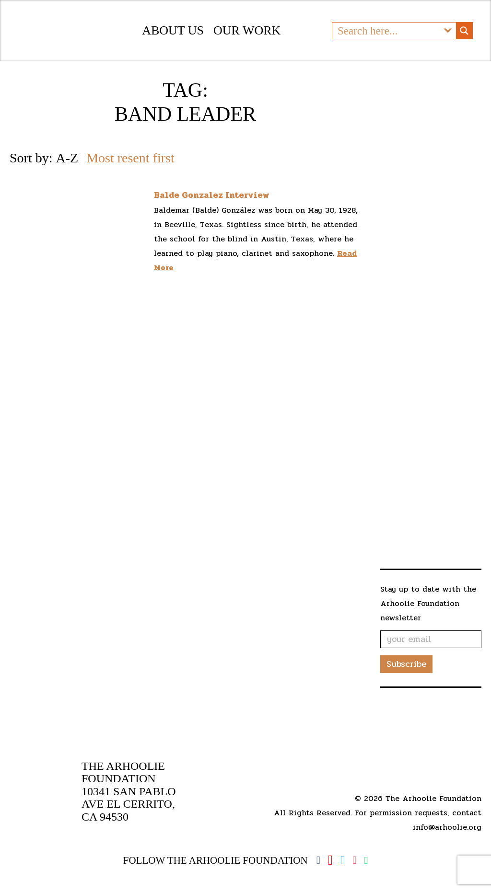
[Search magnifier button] (464, 38)
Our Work (247, 38)
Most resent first (130, 172)
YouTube (330, 860)
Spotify (366, 861)
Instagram (354, 860)
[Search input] (386, 37)
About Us (173, 38)
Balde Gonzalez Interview (211, 209)
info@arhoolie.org (447, 827)
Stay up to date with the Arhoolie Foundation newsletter (428, 617)
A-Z (67, 172)
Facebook (318, 860)
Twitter (342, 860)
